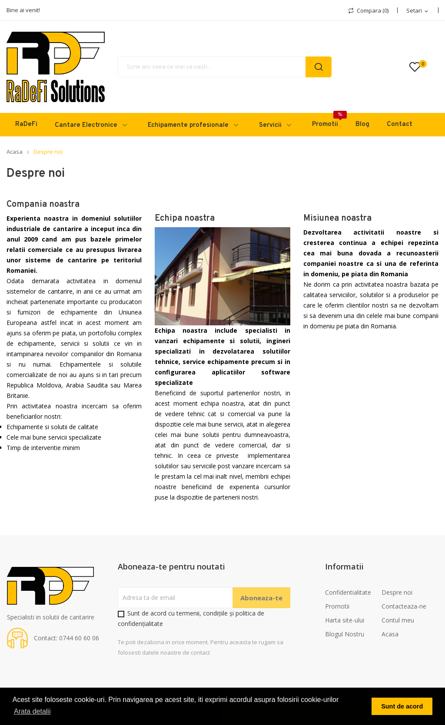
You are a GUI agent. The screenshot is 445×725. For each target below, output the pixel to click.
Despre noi (397, 592)
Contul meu (398, 620)
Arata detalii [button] (32, 711)
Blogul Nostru (344, 634)
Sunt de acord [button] (402, 706)
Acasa (390, 634)
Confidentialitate (348, 592)
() (419, 66)
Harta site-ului (344, 620)
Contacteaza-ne (404, 606)
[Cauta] (225, 66)
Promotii (337, 606)
